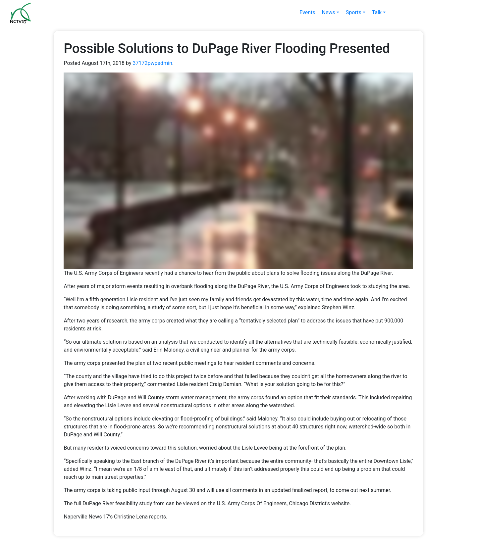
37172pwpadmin (152, 63)
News (328, 12)
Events (307, 12)
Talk (377, 12)
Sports (353, 12)
